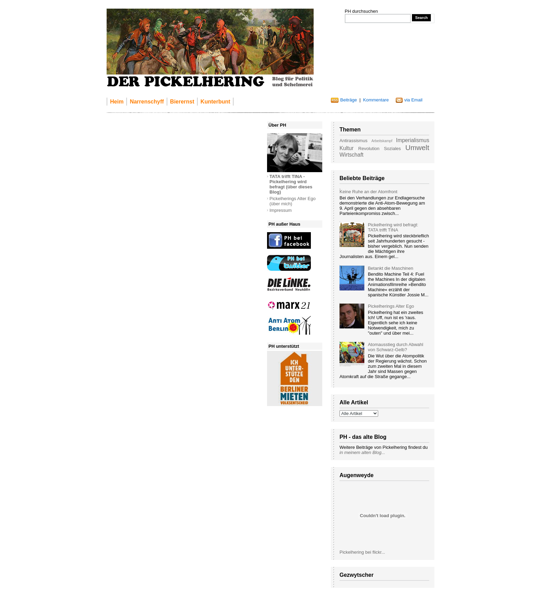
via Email (413, 99)
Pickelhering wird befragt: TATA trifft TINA (393, 227)
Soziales (392, 148)
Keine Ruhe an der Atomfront (368, 191)
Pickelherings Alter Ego (391, 306)
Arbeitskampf (381, 141)
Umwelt (417, 147)
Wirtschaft (351, 155)
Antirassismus (353, 140)
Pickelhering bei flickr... (362, 552)
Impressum (280, 210)
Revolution (368, 148)
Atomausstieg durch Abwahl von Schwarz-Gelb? (395, 347)
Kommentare (375, 99)
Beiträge (348, 99)
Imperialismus (412, 140)
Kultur (347, 148)
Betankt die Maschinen (390, 268)
